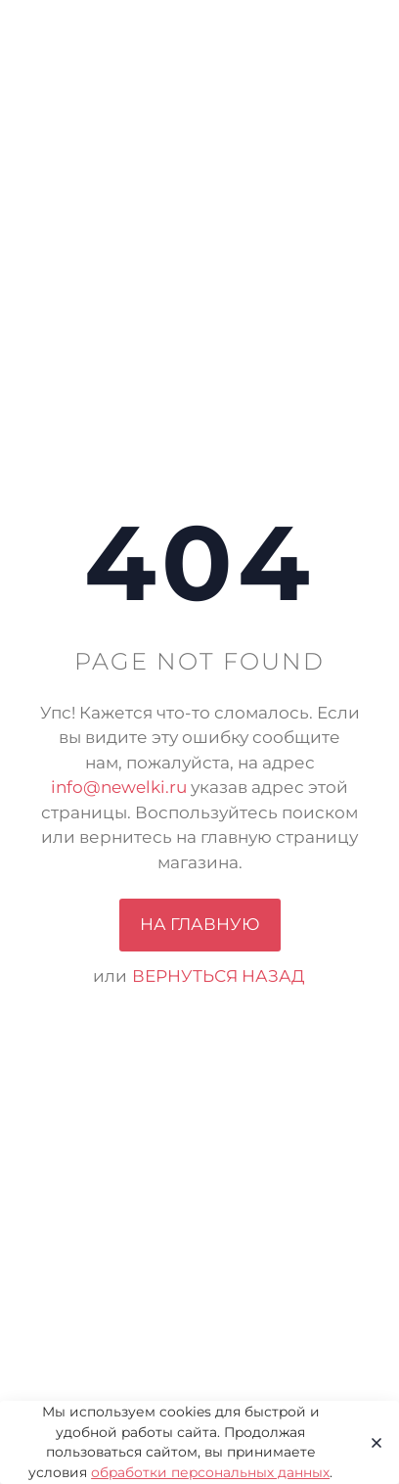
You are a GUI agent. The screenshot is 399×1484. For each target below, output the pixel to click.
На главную (200, 924)
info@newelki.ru (119, 787)
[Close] (371, 1442)
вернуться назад (218, 976)
